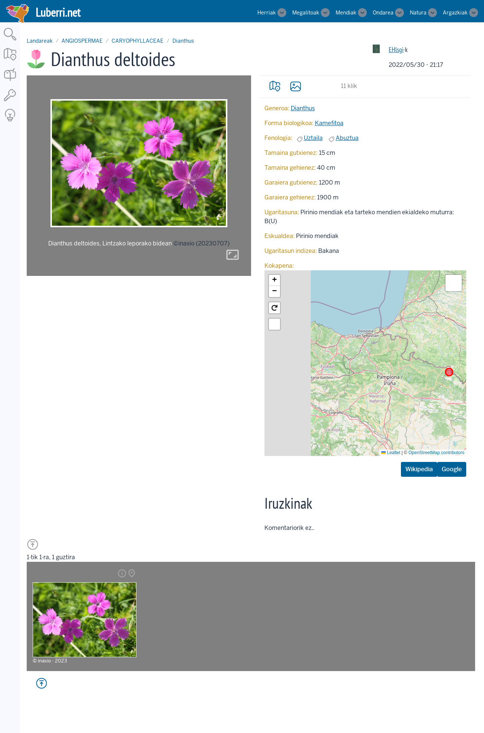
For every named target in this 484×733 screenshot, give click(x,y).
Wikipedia (419, 469)
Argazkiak (455, 12)
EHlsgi (396, 49)
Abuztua (347, 138)
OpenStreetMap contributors (436, 452)
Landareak (40, 41)
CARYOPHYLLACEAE (138, 41)
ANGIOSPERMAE (82, 41)
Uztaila (313, 138)
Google (452, 469)
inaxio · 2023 (52, 661)
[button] (274, 280)
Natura (418, 12)
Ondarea (383, 12)
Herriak (266, 12)
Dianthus (183, 41)
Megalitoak (305, 12)
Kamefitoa (329, 123)
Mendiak (346, 12)
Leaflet (390, 452)
